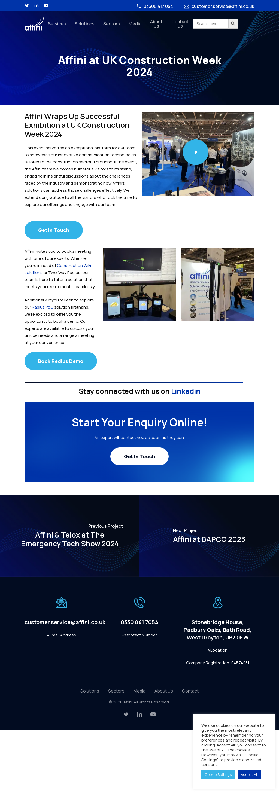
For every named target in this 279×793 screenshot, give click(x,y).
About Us (163, 691)
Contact (190, 691)
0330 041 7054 (139, 622)
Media (139, 691)
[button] (54, 230)
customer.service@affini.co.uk (219, 6)
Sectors (116, 691)
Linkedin (185, 391)
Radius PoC (42, 307)
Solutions (89, 691)
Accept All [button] (249, 774)
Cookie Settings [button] (218, 774)
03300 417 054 (154, 6)
